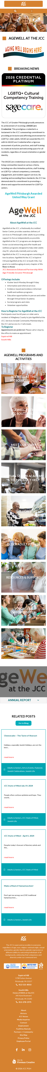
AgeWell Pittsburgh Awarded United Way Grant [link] (23, 195)
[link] (23, 3)
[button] (15, 11)
